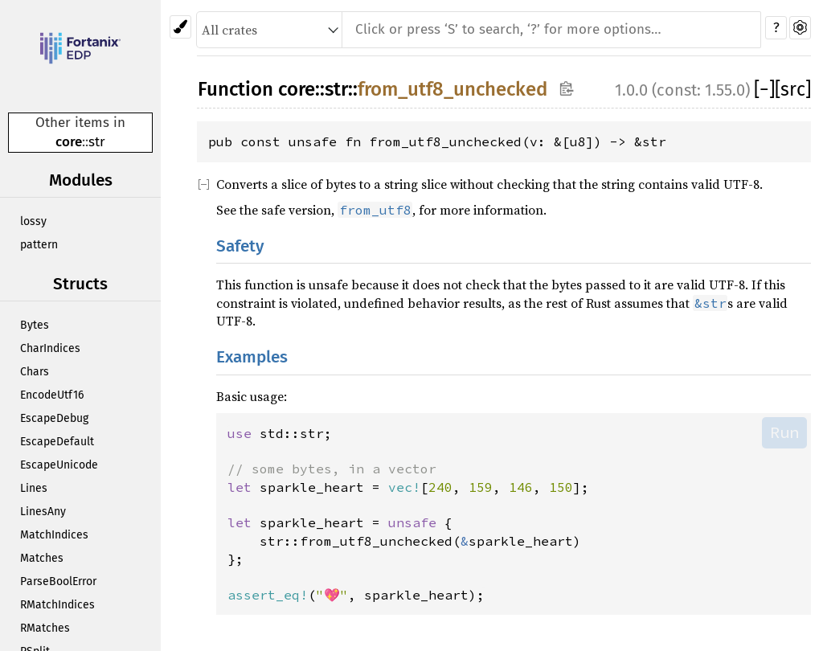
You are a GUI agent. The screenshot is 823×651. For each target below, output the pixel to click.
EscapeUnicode (59, 465)
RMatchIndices (57, 605)
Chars (34, 372)
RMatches (45, 628)
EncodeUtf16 (52, 395)
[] (764, 89)
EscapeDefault (57, 441)
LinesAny (43, 511)
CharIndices (50, 348)
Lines (33, 488)
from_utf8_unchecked (452, 89)
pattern (39, 245)
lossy (33, 221)
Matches (41, 558)
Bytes (34, 325)
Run (784, 432)
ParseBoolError (58, 581)
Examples (252, 357)
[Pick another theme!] (180, 27)
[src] (793, 89)
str (96, 141)
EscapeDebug (54, 418)
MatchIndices (54, 535)
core (68, 141)
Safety (240, 246)
